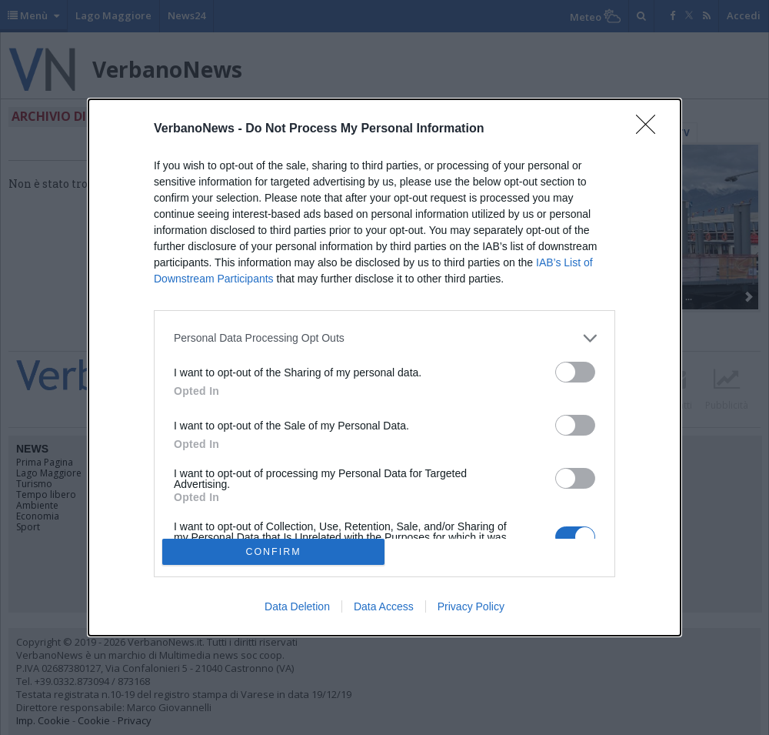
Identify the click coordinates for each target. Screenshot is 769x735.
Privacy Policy (471, 606)
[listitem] (384, 338)
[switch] (575, 372)
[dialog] (384, 367)
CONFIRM (273, 552)
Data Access (384, 606)
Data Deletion (297, 606)
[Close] (650, 129)
